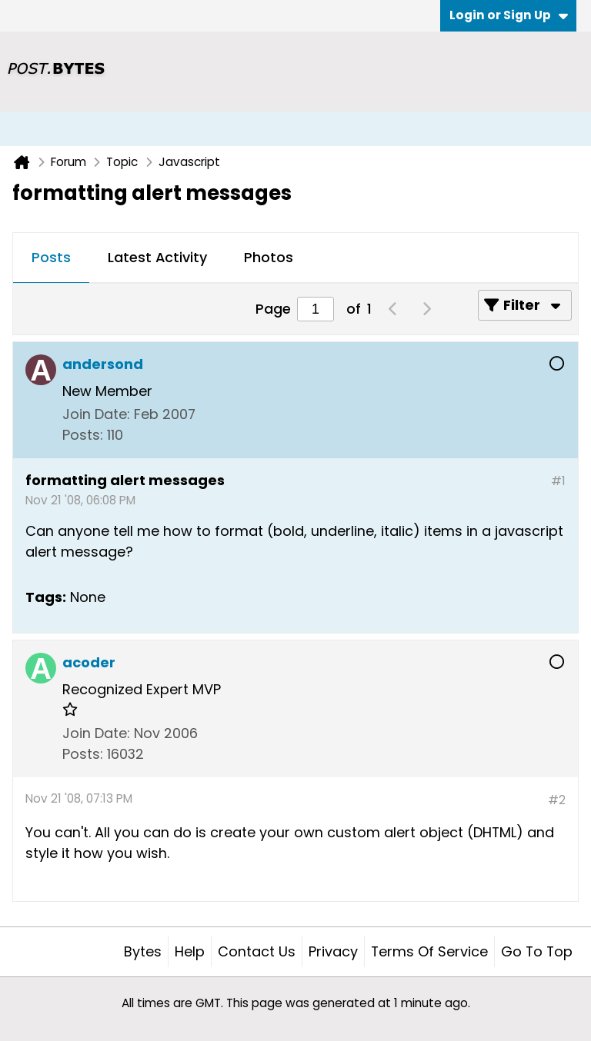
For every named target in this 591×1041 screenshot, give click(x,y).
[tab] (51, 258)
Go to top (537, 951)
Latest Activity (157, 257)
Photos (268, 257)
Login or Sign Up (508, 15)
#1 (558, 481)
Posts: (82, 434)
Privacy (333, 951)
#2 (557, 800)
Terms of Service (429, 951)
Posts (51, 257)
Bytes (143, 951)
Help (190, 951)
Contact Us (257, 951)
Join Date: (96, 414)
